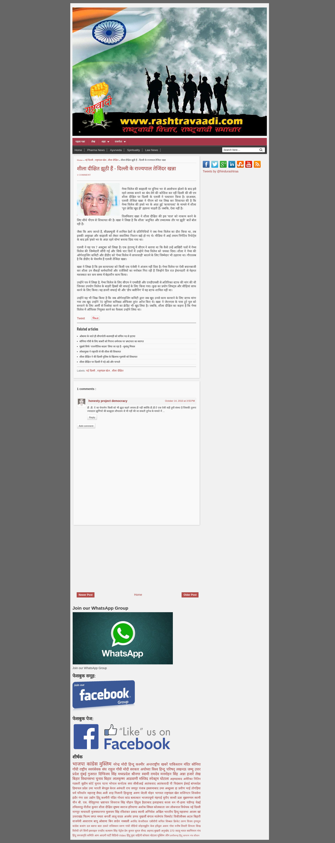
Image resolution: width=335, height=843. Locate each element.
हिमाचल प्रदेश (80, 788)
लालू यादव (118, 816)
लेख (93, 141)
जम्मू (191, 769)
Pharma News (96, 150)
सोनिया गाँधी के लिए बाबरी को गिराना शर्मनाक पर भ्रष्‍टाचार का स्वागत (111, 341)
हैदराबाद (147, 802)
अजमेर (128, 816)
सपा (131, 783)
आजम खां (195, 811)
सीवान (196, 835)
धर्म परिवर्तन (79, 793)
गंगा (81, 797)
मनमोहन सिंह (169, 774)
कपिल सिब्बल (165, 821)
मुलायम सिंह (113, 811)
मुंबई (84, 774)
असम (166, 826)
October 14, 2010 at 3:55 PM (180, 401)
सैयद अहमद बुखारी (151, 830)
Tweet (81, 318)
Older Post (190, 594)
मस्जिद (144, 779)
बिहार (108, 779)
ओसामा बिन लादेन (110, 821)
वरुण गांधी (125, 826)
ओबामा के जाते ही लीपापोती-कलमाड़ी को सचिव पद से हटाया (107, 336)
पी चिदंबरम (177, 783)
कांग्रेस (93, 764)
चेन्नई (198, 802)
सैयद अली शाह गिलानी (109, 793)
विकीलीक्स (180, 816)
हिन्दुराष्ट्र (128, 793)
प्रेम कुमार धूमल (132, 830)
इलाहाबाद (159, 802)
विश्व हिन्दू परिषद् (164, 769)
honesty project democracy (107, 401)
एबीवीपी (153, 821)
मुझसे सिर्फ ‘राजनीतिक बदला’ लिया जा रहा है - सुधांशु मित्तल (107, 346)
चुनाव (98, 783)
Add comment (86, 426)
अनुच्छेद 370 (168, 830)
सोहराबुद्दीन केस (146, 826)
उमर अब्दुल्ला (167, 788)
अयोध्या (146, 769)
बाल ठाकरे (103, 826)
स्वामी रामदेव (151, 774)
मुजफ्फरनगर (98, 811)
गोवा (172, 826)
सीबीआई (138, 783)
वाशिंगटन (185, 793)
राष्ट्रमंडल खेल (101, 160)
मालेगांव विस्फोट (163, 816)
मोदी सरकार (131, 769)
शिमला (192, 826)
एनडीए (101, 830)
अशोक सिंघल (146, 807)
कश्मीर (141, 764)
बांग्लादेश (196, 783)
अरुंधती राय (123, 788)
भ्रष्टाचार (105, 802)
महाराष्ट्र (91, 793)
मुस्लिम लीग (163, 835)
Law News (151, 150)
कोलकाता (160, 807)
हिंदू (98, 797)
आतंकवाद (150, 783)
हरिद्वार (159, 826)
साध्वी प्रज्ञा (176, 797)
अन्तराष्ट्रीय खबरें (157, 764)
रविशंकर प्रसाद (129, 811)
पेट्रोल (121, 830)
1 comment (84, 174)
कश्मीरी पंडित (109, 797)
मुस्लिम (106, 764)
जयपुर (135, 788)
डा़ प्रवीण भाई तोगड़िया (188, 788)
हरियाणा (133, 807)
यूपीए (166, 797)
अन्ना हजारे (187, 774)
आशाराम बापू (90, 821)
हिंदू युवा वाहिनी (135, 835)
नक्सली (125, 821)
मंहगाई (159, 797)
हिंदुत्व (138, 802)
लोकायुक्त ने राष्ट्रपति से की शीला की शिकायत (100, 351)
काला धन (171, 802)
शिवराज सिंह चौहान (122, 802)
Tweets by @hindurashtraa (220, 171)
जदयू (178, 830)
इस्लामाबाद (152, 788)
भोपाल (113, 783)
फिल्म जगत (90, 816)
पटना (105, 783)
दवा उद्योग (90, 797)
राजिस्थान (114, 826)
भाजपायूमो (148, 797)
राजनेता (118, 141)
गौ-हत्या (182, 802)
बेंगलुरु (106, 788)
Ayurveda (116, 150)
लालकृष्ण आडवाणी (126, 779)
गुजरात (93, 774)
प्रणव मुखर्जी (140, 816)
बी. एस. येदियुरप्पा (89, 802)
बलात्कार (136, 797)
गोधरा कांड (124, 797)
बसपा (94, 826)
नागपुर (76, 811)
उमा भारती (95, 788)
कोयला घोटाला (150, 835)
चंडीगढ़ (191, 802)
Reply (92, 417)
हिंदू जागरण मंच (186, 835)
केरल (113, 788)
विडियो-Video (119, 835)
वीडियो (134, 826)
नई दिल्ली (89, 160)
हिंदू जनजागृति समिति (83, 835)
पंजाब (142, 788)
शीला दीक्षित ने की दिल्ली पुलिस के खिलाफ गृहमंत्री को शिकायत (108, 356)
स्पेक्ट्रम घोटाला (159, 779)
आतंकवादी (163, 783)
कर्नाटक (123, 783)
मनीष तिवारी (181, 826)
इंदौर (75, 797)
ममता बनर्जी (104, 816)
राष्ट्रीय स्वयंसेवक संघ (93, 769)
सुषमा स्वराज (120, 807)
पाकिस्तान (176, 764)
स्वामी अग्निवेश (147, 811)
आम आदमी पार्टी (103, 835)
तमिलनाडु (78, 807)
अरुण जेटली (140, 793)
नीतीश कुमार (91, 807)
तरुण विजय (187, 821)
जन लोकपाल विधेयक (178, 807)
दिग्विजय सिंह (108, 774)
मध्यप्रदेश (124, 774)
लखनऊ (182, 769)
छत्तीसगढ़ (174, 835)
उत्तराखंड (77, 816)
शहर (103, 141)
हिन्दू (132, 764)
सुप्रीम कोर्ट (88, 783)
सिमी (86, 830)
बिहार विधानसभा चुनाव (88, 779)
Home (78, 150)
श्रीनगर (136, 774)
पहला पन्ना (80, 141)
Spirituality (133, 150)
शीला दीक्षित (113, 160)
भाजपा (79, 764)
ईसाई (187, 783)
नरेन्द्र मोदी (120, 764)
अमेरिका (188, 779)
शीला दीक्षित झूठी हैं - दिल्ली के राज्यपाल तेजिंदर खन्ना (126, 168)
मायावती (86, 811)
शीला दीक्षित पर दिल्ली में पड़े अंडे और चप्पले (99, 361)
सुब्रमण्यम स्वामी (192, 797)
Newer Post (86, 594)
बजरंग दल (85, 826)
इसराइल (93, 830)
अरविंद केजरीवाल (139, 821)
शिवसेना (196, 793)
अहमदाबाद (176, 779)
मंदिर (188, 764)
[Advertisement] (108, 556)
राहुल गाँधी (115, 769)
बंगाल (150, 816)
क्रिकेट (177, 821)
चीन (75, 802)
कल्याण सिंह (111, 830)
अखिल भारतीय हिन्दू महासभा (173, 811)
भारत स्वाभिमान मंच (191, 830)
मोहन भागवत (156, 793)
